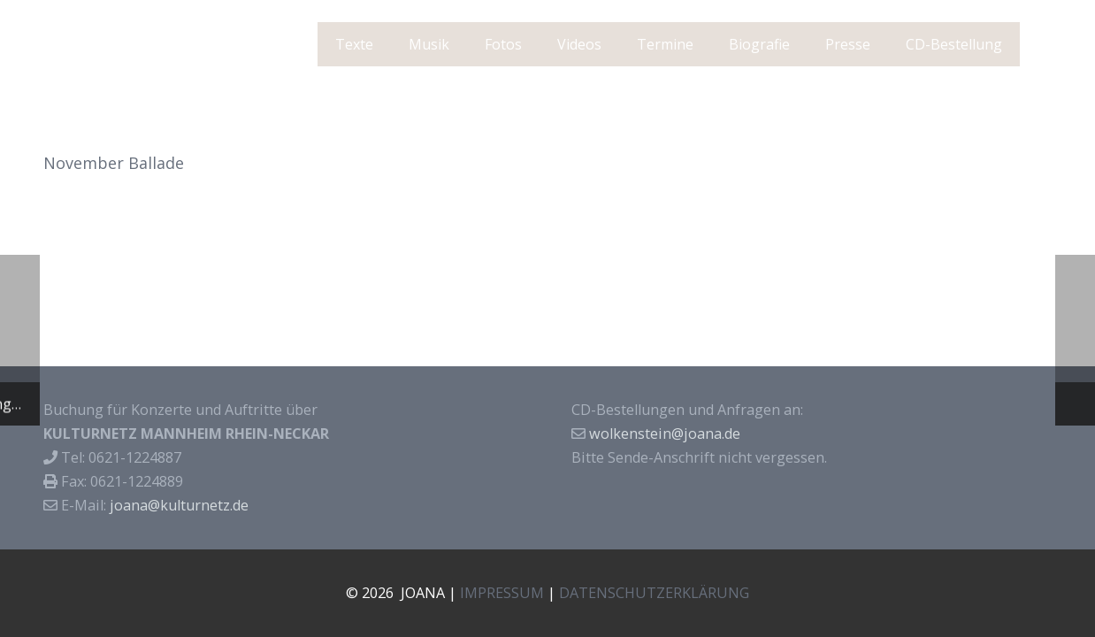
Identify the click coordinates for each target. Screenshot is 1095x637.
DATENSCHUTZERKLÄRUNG (654, 592)
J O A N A (98, 45)
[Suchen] (1042, 44)
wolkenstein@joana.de (664, 433)
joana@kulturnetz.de (179, 505)
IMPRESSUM (502, 592)
